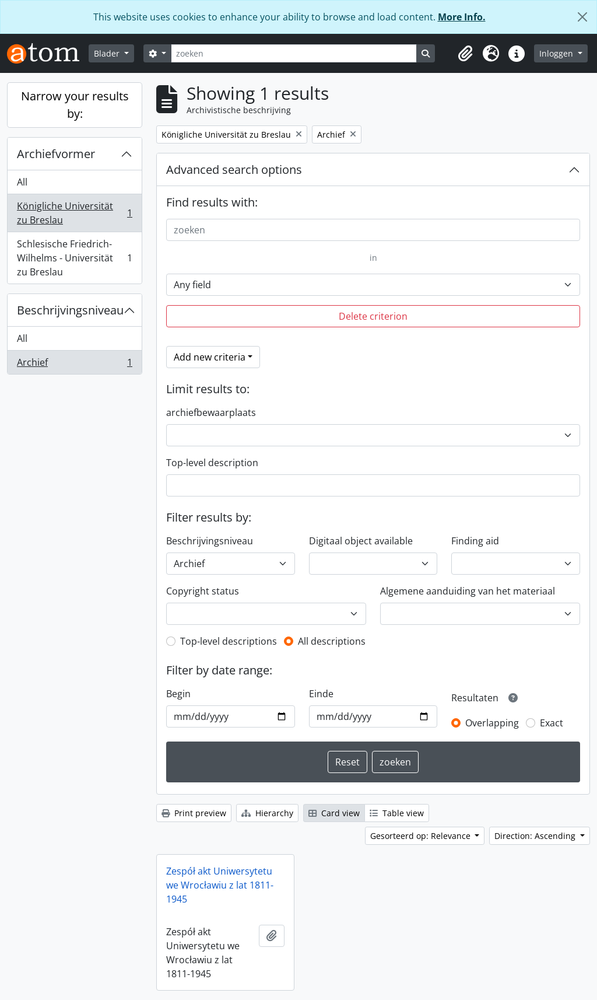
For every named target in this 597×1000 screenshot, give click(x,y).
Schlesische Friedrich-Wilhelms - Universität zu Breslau (74, 257)
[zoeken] (294, 53)
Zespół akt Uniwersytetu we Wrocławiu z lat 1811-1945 (219, 885)
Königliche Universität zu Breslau (74, 213)
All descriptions (332, 641)
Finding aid (475, 540)
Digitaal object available (361, 540)
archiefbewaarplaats (211, 412)
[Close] (582, 17)
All (22, 182)
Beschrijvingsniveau (70, 310)
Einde (321, 693)
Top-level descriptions (228, 641)
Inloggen (557, 53)
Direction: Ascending (536, 835)
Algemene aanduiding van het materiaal (467, 591)
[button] (465, 54)
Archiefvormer (56, 154)
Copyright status (202, 591)
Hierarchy (267, 813)
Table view (397, 813)
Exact (551, 722)
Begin (178, 693)
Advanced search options (234, 169)
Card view (334, 813)
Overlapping (492, 722)
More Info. (462, 17)
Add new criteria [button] (209, 357)
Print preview (193, 813)
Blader (108, 53)
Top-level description (212, 462)
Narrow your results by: (75, 104)
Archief (74, 364)
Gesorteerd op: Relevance (421, 835)
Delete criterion (373, 316)
